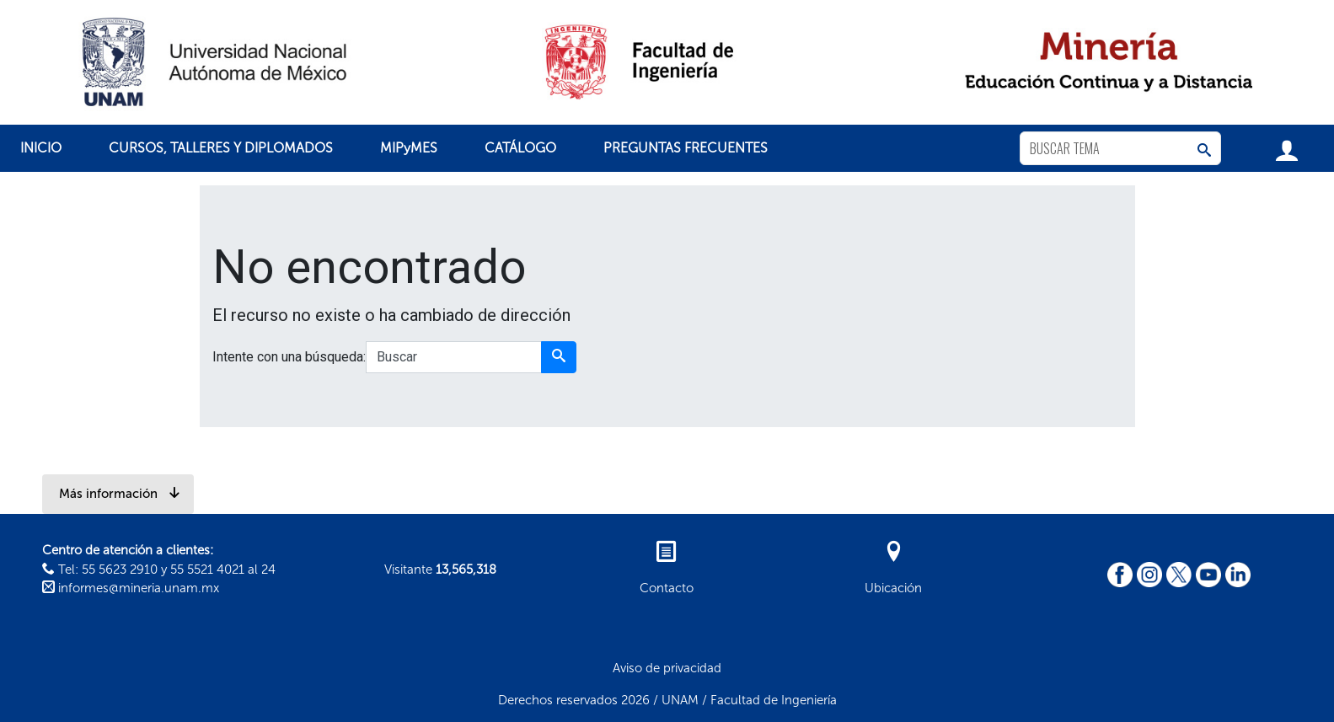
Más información (119, 493)
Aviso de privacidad (667, 668)
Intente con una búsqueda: (289, 357)
